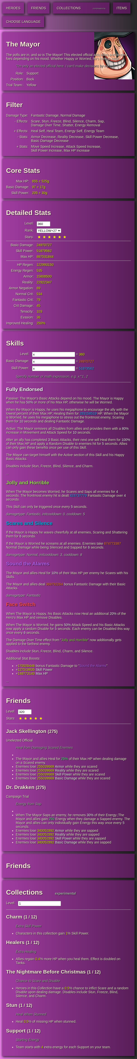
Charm (91, 121)
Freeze (56, 121)
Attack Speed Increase (83, 147)
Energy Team (94, 131)
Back (30, 79)
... (7, 474)
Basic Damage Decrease (50, 141)
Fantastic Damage (45, 115)
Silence (78, 121)
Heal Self (38, 131)
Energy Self (73, 131)
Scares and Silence (29, 523)
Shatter (67, 125)
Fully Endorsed (24, 390)
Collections (24, 893)
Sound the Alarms (28, 564)
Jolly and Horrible (27, 483)
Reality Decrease (71, 137)
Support (32, 73)
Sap (101, 121)
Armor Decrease (43, 137)
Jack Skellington (26, 731)
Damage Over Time (45, 125)
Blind (67, 121)
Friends (18, 701)
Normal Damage (72, 115)
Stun (45, 121)
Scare (35, 121)
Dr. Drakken (20, 787)
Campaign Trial (17, 797)
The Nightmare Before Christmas (46, 972)
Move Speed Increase (47, 147)
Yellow (31, 85)
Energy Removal (87, 125)
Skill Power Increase (46, 150)
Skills (15, 343)
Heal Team (55, 131)
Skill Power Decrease (102, 137)
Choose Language (23, 22)
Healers (15, 943)
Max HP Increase (77, 150)
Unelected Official (19, 741)
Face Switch (20, 605)
